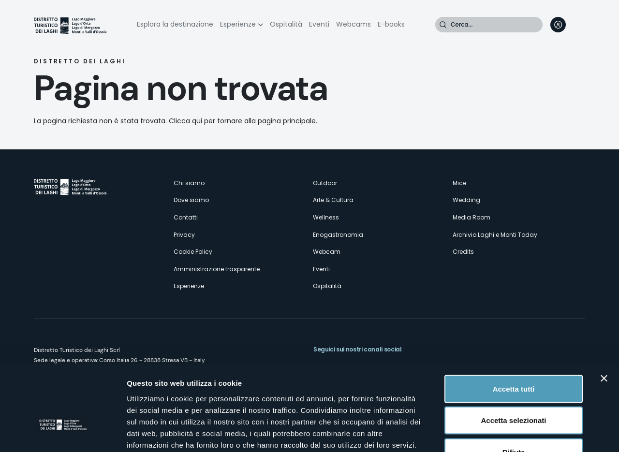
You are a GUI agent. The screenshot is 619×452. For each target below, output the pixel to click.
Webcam (326, 252)
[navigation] (577, 24)
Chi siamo (189, 183)
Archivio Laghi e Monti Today (495, 235)
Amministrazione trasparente (217, 269)
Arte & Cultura (333, 200)
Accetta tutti (514, 325)
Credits (463, 252)
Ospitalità (286, 24)
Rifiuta (513, 388)
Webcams (353, 24)
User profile (558, 24)
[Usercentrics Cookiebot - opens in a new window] (62, 433)
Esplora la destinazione (175, 24)
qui (197, 121)
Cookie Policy (193, 252)
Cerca (443, 24)
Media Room (471, 217)
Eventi (319, 24)
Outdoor (325, 183)
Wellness (326, 217)
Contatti (186, 217)
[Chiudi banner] (604, 314)
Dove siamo (191, 200)
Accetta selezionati (513, 357)
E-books (391, 24)
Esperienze (238, 24)
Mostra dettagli (509, 433)
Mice (459, 183)
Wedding (466, 200)
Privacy (184, 235)
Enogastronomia (338, 235)
